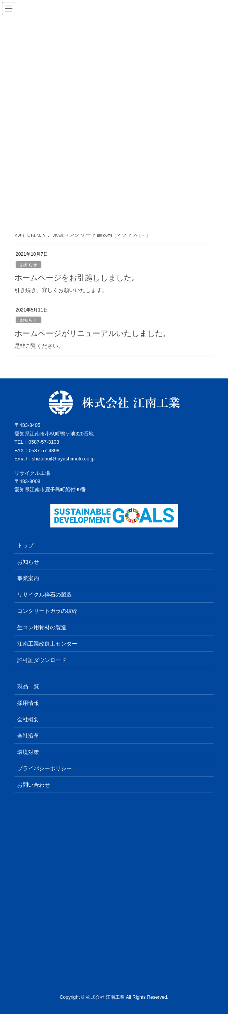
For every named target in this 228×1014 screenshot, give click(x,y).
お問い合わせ (33, 785)
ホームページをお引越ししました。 (76, 277)
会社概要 (28, 719)
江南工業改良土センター (47, 644)
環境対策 (28, 752)
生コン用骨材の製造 (41, 627)
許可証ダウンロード (41, 660)
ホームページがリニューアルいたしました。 (92, 333)
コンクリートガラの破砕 (47, 611)
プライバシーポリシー (44, 768)
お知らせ (28, 264)
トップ (25, 545)
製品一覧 (28, 686)
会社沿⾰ (28, 736)
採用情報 (28, 703)
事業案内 (28, 578)
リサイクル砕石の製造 (44, 594)
